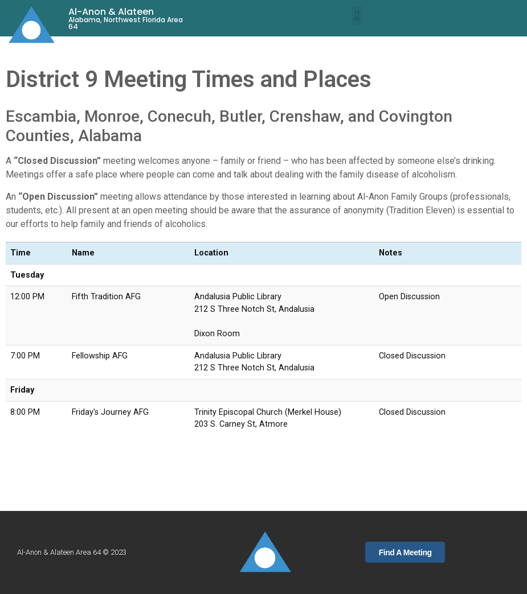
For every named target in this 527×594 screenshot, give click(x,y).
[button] (357, 15)
